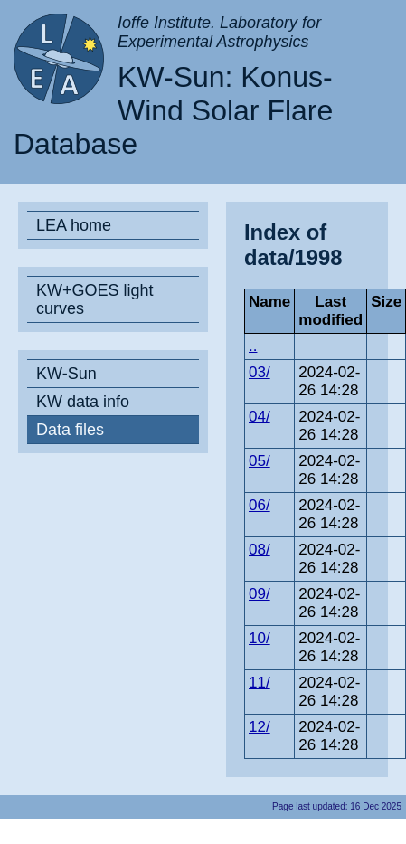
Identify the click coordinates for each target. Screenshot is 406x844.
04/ (259, 416)
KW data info (82, 402)
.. (253, 346)
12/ (259, 726)
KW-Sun (66, 374)
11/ (259, 682)
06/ (259, 505)
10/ (259, 638)
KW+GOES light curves (95, 299)
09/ (259, 593)
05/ (259, 460)
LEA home (73, 225)
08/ (259, 549)
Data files (70, 430)
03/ (259, 372)
